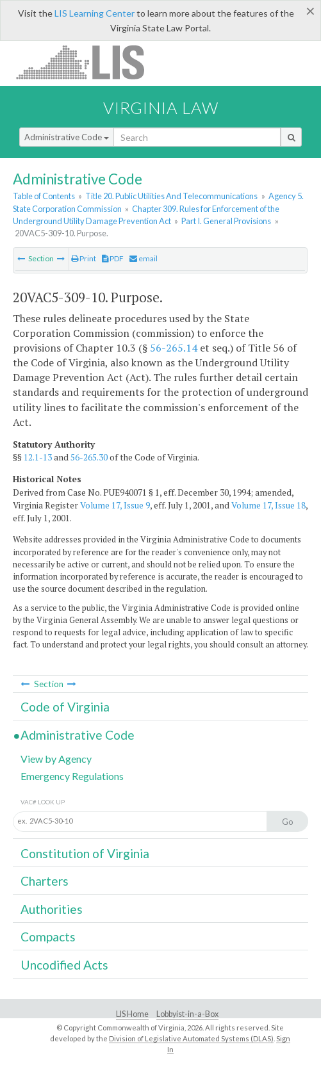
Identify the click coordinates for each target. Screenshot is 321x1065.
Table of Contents (44, 196)
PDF (113, 258)
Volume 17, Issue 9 (115, 505)
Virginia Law (160, 107)
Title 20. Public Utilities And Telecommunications (171, 196)
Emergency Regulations (72, 776)
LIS (87, 61)
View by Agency (56, 758)
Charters (45, 881)
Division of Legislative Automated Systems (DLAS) (191, 1038)
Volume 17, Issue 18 (268, 505)
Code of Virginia (65, 706)
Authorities (52, 909)
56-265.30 (89, 457)
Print (83, 258)
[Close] (310, 11)
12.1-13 (38, 457)
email (143, 258)
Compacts (48, 936)
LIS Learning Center (94, 13)
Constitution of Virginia (85, 853)
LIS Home (132, 1014)
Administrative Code (66, 137)
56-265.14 (173, 348)
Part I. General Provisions (226, 221)
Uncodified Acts (64, 964)
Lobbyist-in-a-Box (187, 1014)
